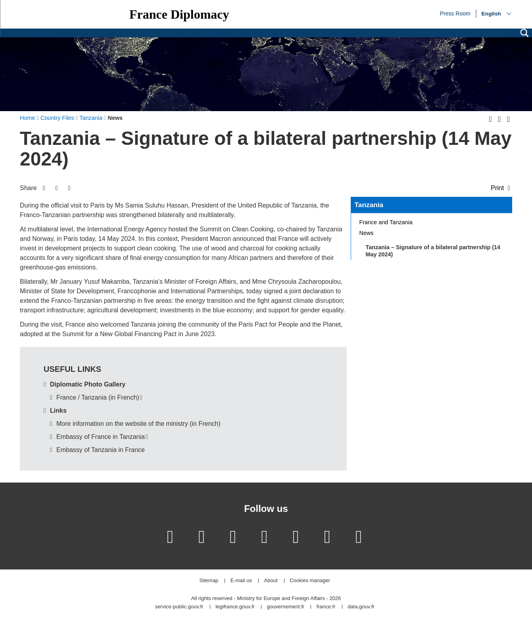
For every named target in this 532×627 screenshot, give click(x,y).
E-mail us (241, 581)
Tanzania (369, 205)
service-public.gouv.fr (179, 607)
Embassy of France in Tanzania (100, 436)
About (271, 581)
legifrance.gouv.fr (235, 607)
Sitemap (208, 581)
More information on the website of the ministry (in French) (138, 423)
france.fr (326, 607)
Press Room (455, 13)
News (366, 233)
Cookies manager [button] (310, 581)
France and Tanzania (386, 222)
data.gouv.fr (361, 607)
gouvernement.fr (286, 607)
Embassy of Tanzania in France (100, 449)
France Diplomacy (179, 14)
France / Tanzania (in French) (97, 397)
